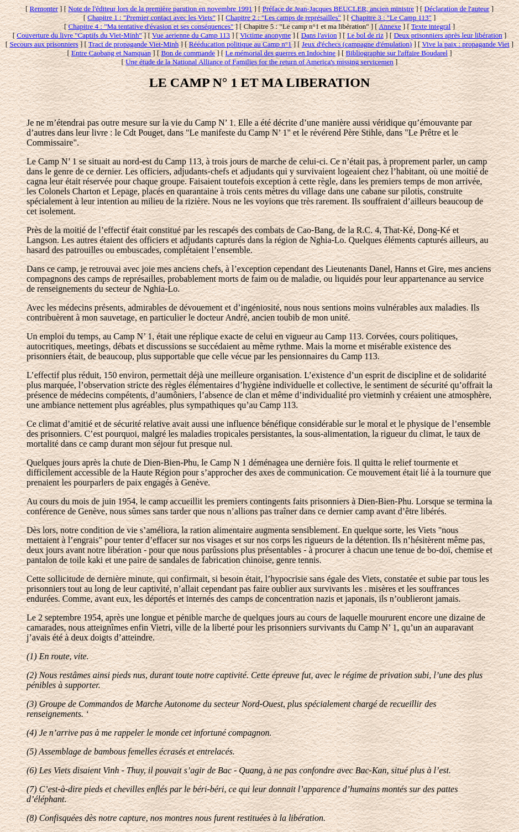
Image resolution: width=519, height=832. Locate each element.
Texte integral (431, 26)
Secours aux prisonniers (43, 44)
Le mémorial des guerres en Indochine (280, 53)
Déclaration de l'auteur (457, 8)
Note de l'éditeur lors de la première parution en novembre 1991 (160, 8)
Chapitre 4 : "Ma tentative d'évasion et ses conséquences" (151, 26)
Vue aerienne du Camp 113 (191, 35)
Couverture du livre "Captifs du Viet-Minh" (79, 35)
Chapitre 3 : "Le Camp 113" (391, 17)
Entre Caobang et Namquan (111, 53)
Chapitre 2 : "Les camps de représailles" (283, 17)
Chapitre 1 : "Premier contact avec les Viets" (151, 17)
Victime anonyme (265, 35)
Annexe (390, 26)
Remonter (44, 8)
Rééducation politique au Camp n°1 (240, 44)
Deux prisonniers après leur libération (448, 35)
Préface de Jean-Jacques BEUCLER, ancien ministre (338, 8)
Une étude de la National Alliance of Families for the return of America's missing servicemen (259, 62)
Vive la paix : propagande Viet (465, 44)
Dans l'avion (319, 35)
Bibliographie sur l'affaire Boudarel (397, 53)
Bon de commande (188, 53)
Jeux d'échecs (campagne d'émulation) (357, 44)
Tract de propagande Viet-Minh (133, 44)
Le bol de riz (365, 35)
